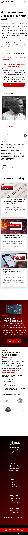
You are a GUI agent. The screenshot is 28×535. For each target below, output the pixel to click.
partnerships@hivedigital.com (14, 512)
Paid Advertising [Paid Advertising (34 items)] (19, 156)
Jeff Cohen (9, 204)
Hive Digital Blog (14, 502)
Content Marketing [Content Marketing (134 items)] (18, 144)
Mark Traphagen (9, 93)
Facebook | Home (15, 57)
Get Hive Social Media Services (14, 85)
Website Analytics (14, 465)
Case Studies (14, 500)
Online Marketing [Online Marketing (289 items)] (7, 156)
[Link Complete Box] (14, 200)
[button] (25, 2)
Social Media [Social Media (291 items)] (10, 159)
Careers (14, 483)
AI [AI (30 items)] (2, 144)
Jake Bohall (9, 238)
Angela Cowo (9, 274)
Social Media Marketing (14, 470)
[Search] (25, 135)
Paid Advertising (14, 468)
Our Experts (14, 481)
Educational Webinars (14, 498)
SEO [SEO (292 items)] (3, 159)
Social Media (24, 23)
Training (14, 497)
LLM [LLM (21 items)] (20, 153)
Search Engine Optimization (14, 467)
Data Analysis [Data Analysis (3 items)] (10, 147)
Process (14, 484)
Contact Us (14, 486)
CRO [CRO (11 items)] (3, 147)
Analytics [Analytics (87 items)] (8, 144)
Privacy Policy (14, 527)
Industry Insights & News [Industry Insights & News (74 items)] (9, 153)
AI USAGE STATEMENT (14, 533)
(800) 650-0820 (14, 510)
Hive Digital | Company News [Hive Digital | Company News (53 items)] (10, 150)
